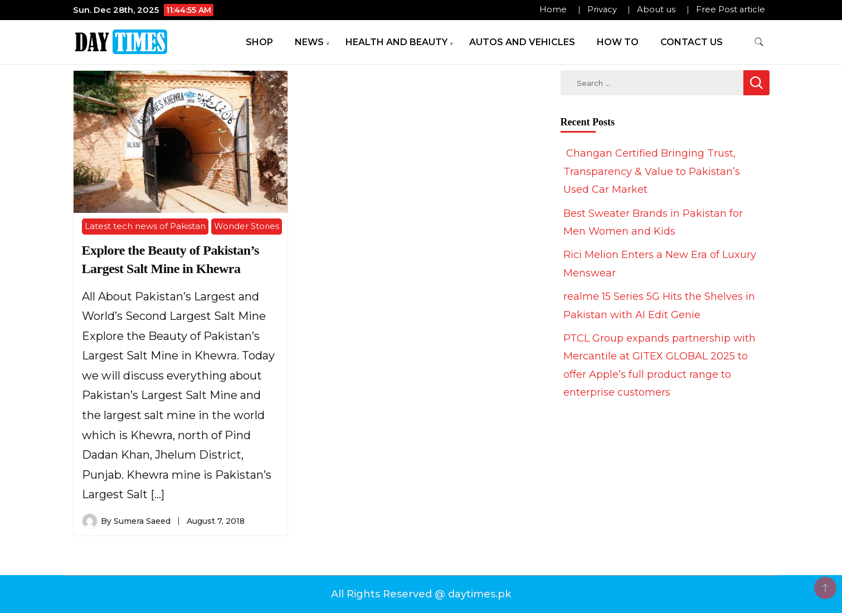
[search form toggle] (759, 42)
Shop (259, 42)
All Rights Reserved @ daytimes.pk (421, 594)
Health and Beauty (396, 42)
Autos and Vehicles (522, 42)
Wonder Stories (246, 226)
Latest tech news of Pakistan (145, 226)
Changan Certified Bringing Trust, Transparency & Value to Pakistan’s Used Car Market (651, 171)
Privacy (602, 9)
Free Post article (730, 9)
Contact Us (691, 42)
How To (618, 42)
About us (656, 9)
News (309, 42)
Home (553, 9)
